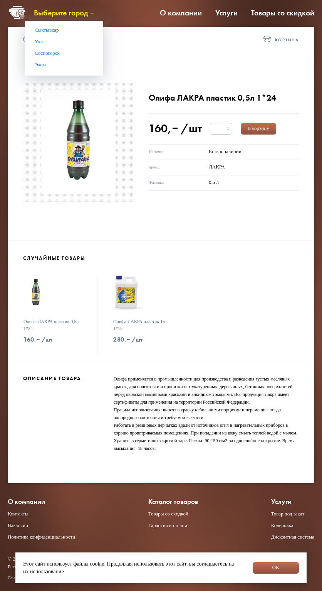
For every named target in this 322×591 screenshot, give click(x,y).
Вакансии (18, 525)
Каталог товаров (173, 502)
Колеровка (282, 525)
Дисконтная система (292, 537)
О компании (181, 13)
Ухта (40, 41)
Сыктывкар (47, 30)
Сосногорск (47, 53)
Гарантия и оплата (167, 525)
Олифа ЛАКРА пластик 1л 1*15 (139, 325)
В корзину (258, 128)
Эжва (40, 64)
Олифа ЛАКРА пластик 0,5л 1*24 (51, 325)
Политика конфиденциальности (41, 537)
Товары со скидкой (282, 13)
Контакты (18, 514)
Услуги (226, 13)
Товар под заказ (287, 514)
